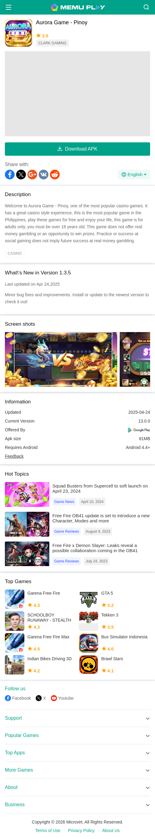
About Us (111, 830)
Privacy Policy (81, 830)
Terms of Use (47, 830)
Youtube (66, 698)
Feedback (14, 456)
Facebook (21, 698)
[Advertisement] (77, 93)
